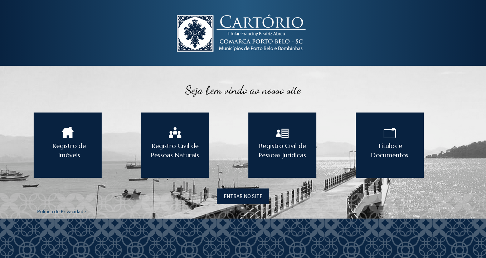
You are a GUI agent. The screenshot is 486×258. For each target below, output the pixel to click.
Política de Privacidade (61, 211)
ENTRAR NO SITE (243, 196)
